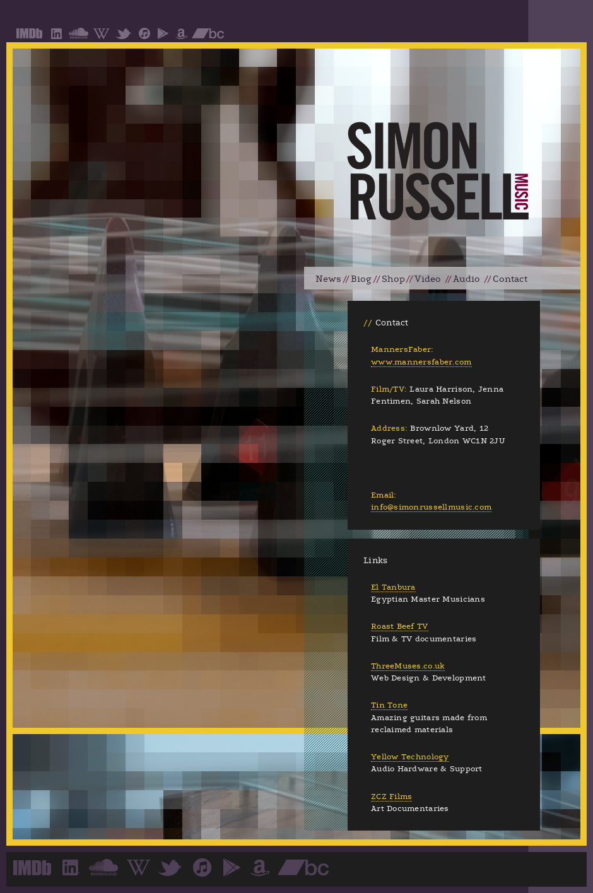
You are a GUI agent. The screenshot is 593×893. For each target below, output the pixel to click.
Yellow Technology (410, 756)
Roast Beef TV (399, 626)
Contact (510, 279)
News (328, 279)
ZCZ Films (391, 796)
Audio (466, 279)
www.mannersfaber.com (421, 362)
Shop (393, 279)
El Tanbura (393, 587)
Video (427, 279)
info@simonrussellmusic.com (431, 507)
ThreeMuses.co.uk (408, 666)
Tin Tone (389, 705)
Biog (361, 279)
